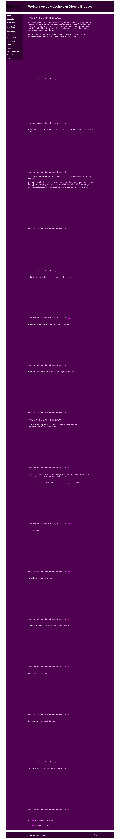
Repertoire (11, 31)
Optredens (11, 22)
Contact (10, 55)
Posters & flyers (13, 38)
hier (69, 468)
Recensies (11, 41)
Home (9, 16)
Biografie (10, 19)
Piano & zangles (13, 51)
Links (9, 58)
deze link (34, 474)
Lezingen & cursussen (11, 27)
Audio (9, 45)
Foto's (9, 34)
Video (9, 48)
